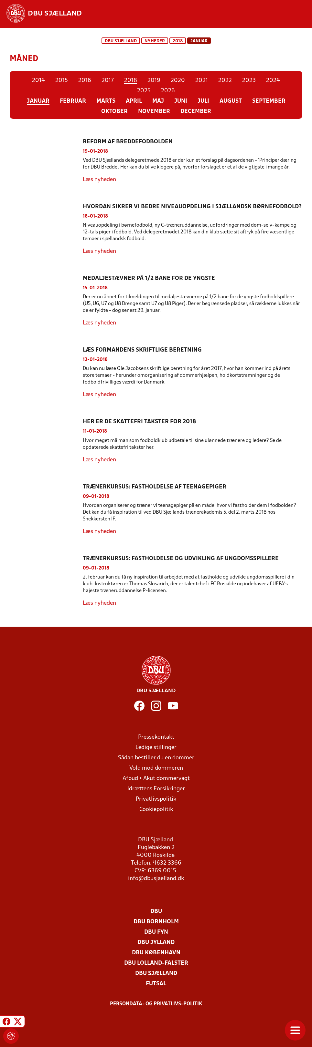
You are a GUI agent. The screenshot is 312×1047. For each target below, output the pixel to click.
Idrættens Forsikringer (156, 789)
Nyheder (155, 41)
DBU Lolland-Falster (156, 963)
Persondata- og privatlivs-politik (156, 1004)
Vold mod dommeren (156, 768)
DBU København (156, 953)
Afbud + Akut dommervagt (156, 778)
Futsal (156, 984)
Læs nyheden (99, 179)
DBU (156, 911)
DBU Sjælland (121, 41)
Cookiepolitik (156, 809)
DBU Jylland (156, 942)
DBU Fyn (156, 932)
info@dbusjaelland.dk (156, 878)
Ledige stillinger (156, 747)
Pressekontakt (156, 737)
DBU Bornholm (156, 922)
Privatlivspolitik (156, 799)
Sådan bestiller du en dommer (156, 758)
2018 (178, 41)
